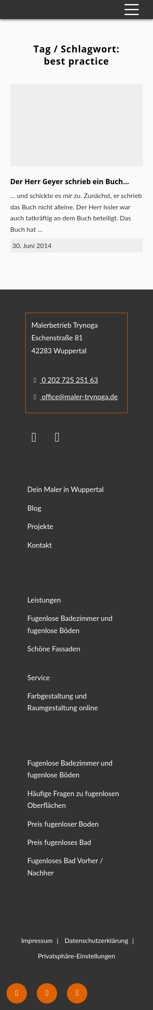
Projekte (40, 526)
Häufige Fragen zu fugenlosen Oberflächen (73, 799)
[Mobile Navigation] (131, 9)
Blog (34, 508)
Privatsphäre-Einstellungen (76, 956)
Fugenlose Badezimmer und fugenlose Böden (70, 624)
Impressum (37, 940)
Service (38, 677)
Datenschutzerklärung (96, 940)
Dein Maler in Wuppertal (65, 489)
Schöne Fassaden (53, 648)
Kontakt (39, 545)
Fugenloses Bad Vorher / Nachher (65, 866)
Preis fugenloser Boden (63, 824)
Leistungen (44, 600)
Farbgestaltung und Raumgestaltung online (62, 702)
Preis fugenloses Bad (59, 842)
